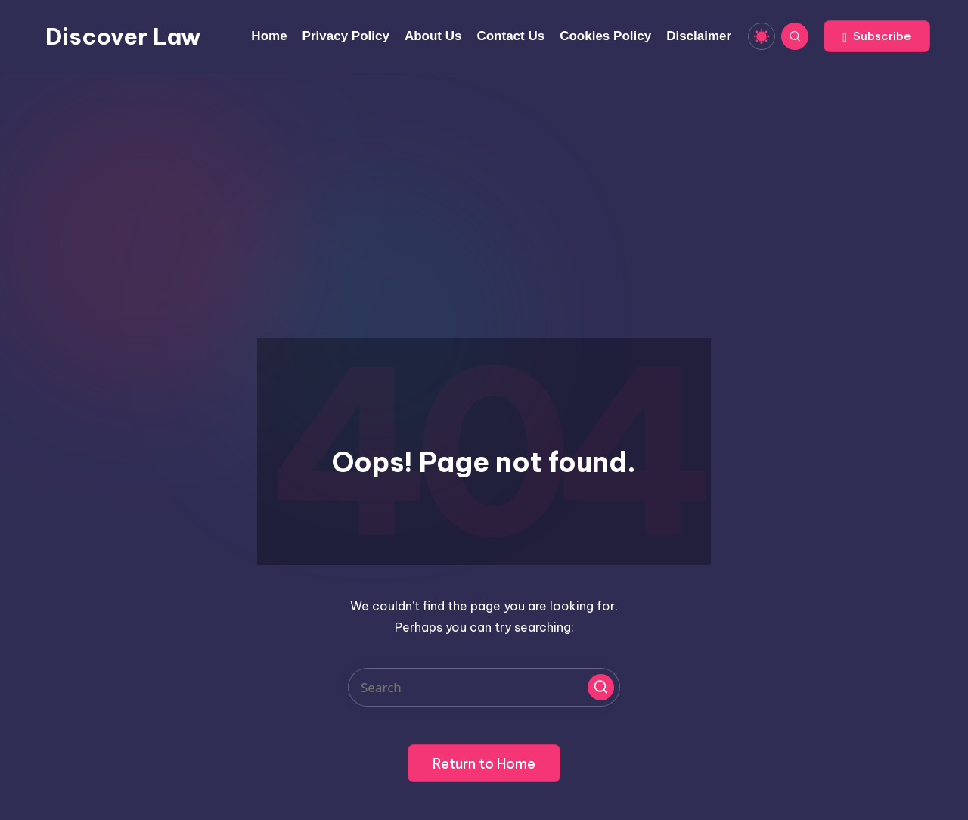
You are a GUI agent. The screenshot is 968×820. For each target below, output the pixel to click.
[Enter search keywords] (484, 687)
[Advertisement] (484, 187)
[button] (877, 36)
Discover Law (123, 36)
